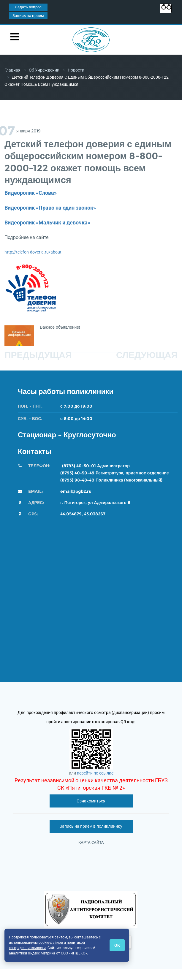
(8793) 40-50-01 (79, 465)
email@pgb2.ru (75, 491)
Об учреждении (44, 70)
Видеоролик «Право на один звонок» (50, 208)
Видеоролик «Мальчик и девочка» (47, 222)
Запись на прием (28, 15)
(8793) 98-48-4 (75, 480)
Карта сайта (91, 842)
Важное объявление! (60, 327)
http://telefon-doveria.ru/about (32, 252)
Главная (12, 70)
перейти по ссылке (95, 773)
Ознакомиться (91, 801)
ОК (117, 945)
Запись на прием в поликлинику (91, 826)
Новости (76, 70)
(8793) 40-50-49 (77, 473)
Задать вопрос (28, 7)
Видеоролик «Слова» (30, 193)
